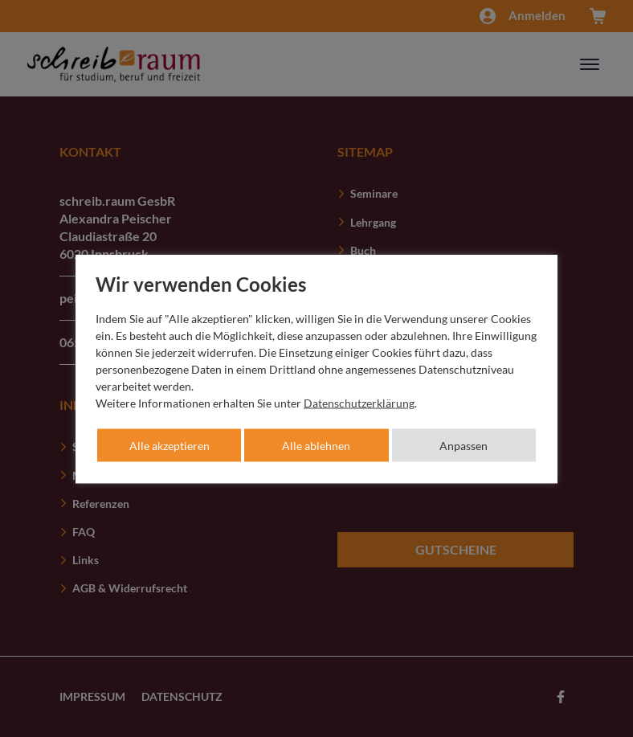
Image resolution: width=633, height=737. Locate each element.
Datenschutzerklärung (359, 402)
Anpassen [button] (463, 445)
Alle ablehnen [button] (316, 445)
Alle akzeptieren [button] (169, 445)
